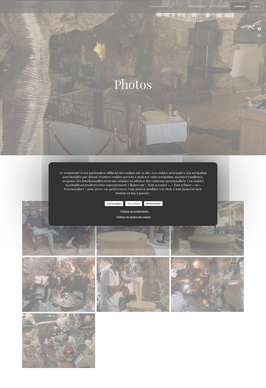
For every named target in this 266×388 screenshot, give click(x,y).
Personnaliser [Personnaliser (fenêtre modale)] (153, 203)
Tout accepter (114, 203)
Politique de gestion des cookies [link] (134, 217)
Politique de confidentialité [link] (134, 211)
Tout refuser (133, 203)
